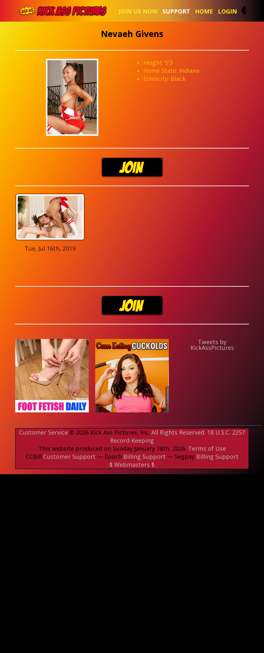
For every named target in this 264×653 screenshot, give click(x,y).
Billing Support (144, 456)
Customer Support (69, 456)
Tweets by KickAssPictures (212, 344)
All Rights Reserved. (178, 432)
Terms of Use (207, 448)
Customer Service (43, 432)
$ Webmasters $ (132, 464)
